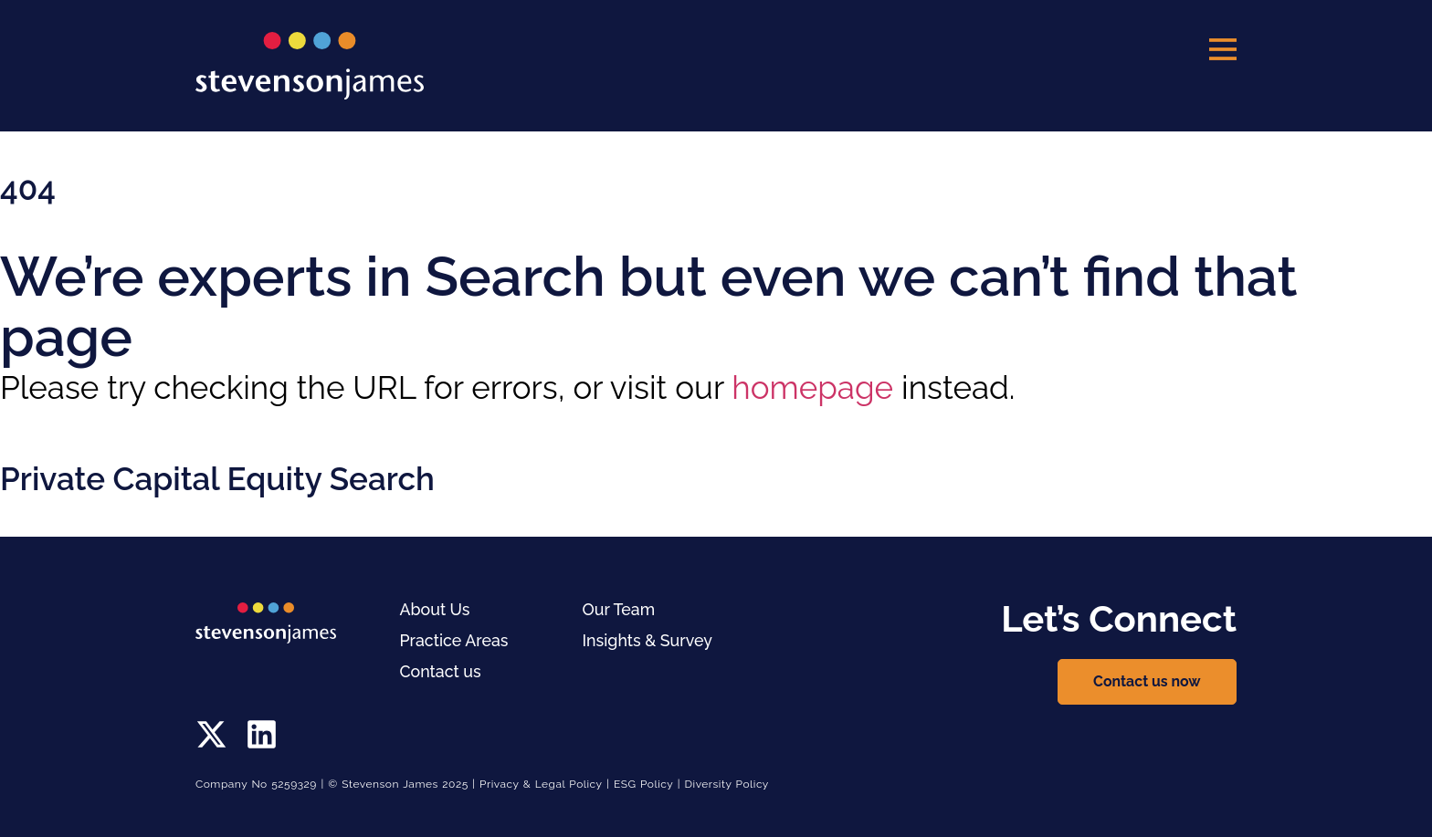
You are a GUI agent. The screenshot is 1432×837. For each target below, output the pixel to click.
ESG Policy (643, 784)
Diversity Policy (727, 784)
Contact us (441, 672)
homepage (812, 387)
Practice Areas (455, 641)
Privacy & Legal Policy (541, 784)
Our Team (620, 610)
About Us (435, 610)
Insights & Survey (648, 641)
